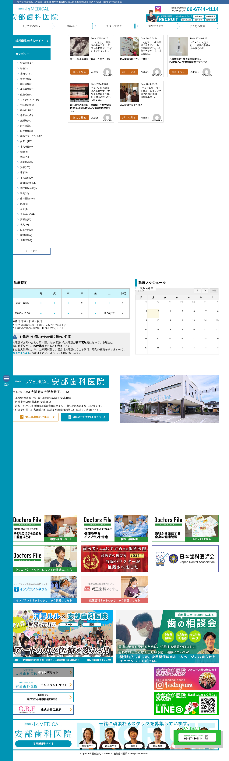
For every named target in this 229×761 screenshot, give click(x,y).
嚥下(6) (24, 172)
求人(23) (24, 224)
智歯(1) (24, 68)
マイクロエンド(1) (29, 99)
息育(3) (24, 209)
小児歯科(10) (26, 177)
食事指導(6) (26, 240)
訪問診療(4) (26, 235)
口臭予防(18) (26, 230)
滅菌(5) (24, 204)
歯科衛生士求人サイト (29, 40)
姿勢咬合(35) (26, 162)
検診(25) (24, 157)
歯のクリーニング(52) (31, 136)
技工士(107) (26, 141)
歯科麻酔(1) (26, 84)
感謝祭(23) (25, 120)
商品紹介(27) (26, 110)
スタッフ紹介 (114, 26)
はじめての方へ (31, 26)
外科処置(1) (26, 125)
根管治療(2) (26, 79)
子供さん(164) (27, 214)
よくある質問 (197, 26)
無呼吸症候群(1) (28, 188)
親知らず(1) (26, 73)
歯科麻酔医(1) (27, 89)
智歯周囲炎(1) (27, 63)
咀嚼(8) (24, 151)
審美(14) (24, 193)
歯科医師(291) (27, 198)
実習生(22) (25, 219)
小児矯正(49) (26, 146)
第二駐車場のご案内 (37, 416)
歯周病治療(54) (28, 183)
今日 (214, 290)
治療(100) (25, 167)
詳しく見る (79, 71)
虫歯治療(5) (26, 94)
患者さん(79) (26, 115)
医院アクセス (156, 26)
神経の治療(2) (27, 105)
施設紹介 (72, 26)
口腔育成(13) (26, 131)
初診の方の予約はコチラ (86, 416)
